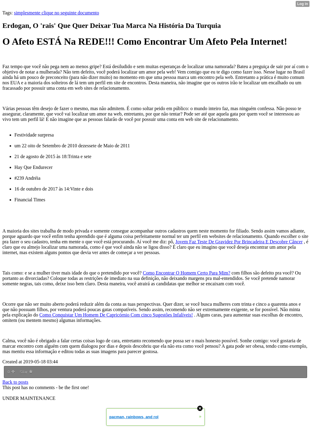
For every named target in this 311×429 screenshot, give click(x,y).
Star (26, 372)
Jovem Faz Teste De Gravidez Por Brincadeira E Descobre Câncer (239, 241)
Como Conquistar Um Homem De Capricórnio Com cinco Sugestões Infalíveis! (116, 314)
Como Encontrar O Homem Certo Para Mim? (187, 272)
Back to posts (15, 382)
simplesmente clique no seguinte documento (56, 12)
